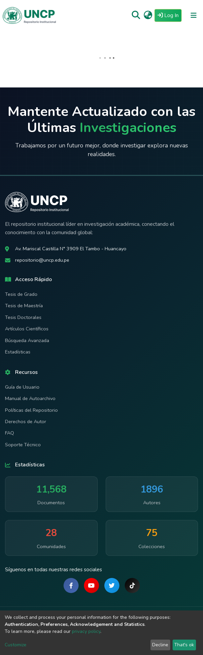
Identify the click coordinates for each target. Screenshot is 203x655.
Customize (15, 645)
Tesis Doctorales (23, 317)
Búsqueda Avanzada (27, 340)
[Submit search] (135, 15)
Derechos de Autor (25, 421)
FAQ (9, 433)
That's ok (184, 645)
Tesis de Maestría (24, 305)
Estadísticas (17, 351)
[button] (148, 15)
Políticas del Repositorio (31, 410)
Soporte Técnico (23, 444)
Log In (170, 15)
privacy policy (86, 631)
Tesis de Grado (21, 294)
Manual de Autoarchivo (30, 398)
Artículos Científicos (26, 328)
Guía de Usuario (22, 387)
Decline (160, 645)
